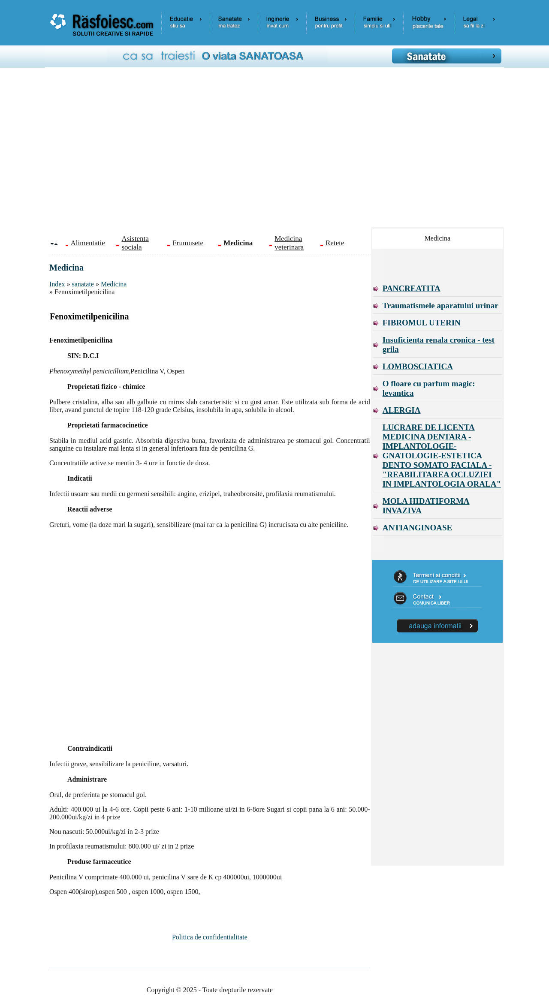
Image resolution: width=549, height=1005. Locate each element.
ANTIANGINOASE (417, 527)
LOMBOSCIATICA (418, 366)
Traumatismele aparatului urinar (440, 305)
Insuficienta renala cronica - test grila (439, 344)
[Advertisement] (281, 150)
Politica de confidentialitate (209, 937)
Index (57, 284)
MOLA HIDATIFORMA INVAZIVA (426, 505)
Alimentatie (88, 243)
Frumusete (187, 243)
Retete (335, 243)
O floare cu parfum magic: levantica (429, 388)
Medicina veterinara (289, 243)
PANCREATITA (411, 288)
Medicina (114, 284)
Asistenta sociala (134, 243)
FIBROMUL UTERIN (422, 322)
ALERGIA (402, 410)
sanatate (83, 284)
